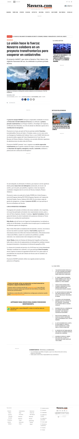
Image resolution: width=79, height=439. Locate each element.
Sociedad (10, 418)
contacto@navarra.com (17, 294)
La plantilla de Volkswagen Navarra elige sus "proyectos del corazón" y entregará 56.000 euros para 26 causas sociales (63, 302)
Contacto (44, 410)
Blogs (20, 412)
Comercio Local (32, 287)
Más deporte (32, 414)
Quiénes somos (45, 408)
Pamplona (15, 12)
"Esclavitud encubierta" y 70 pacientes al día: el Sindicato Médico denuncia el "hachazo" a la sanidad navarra (62, 58)
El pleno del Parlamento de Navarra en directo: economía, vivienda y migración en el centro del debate (39, 36)
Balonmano (32, 411)
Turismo (43, 427)
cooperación (12, 102)
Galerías (31, 422)
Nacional (41, 12)
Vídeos (31, 424)
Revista (47, 12)
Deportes (34, 12)
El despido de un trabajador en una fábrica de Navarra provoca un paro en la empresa (63, 332)
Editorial (9, 423)
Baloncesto (21, 422)
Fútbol (20, 420)
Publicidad (44, 412)
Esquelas (69, 12)
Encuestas (21, 414)
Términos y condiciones (47, 350)
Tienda (43, 430)
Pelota (20, 423)
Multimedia (62, 12)
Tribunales (10, 416)
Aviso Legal (44, 422)
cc (66, 410)
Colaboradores (22, 411)
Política (9, 412)
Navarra (9, 12)
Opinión (22, 12)
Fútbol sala (32, 412)
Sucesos (10, 414)
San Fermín (54, 12)
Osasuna (27, 12)
